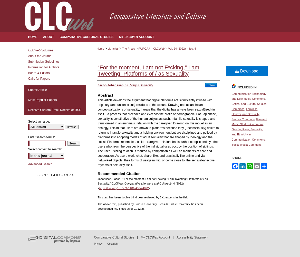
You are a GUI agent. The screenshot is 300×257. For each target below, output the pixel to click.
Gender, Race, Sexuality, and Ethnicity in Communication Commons (248, 134)
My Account (155, 237)
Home (100, 48)
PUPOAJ (144, 48)
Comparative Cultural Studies (114, 237)
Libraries (113, 48)
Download (246, 71)
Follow (211, 85)
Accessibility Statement (192, 237)
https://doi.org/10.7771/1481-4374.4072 (124, 188)
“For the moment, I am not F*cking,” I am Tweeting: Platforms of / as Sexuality (148, 70)
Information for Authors (43, 67)
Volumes (40, 50)
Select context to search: (45, 149)
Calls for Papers (39, 78)
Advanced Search (40, 164)
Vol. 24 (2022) (177, 48)
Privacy (98, 243)
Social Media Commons (247, 144)
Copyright (112, 243)
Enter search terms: (41, 137)
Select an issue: (39, 121)
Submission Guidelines (44, 61)
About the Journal (40, 56)
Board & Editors (39, 73)
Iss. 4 (192, 48)
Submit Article (37, 90)
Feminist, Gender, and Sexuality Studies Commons (245, 114)
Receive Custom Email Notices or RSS (54, 110)
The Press (128, 48)
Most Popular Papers (42, 100)
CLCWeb (158, 48)
